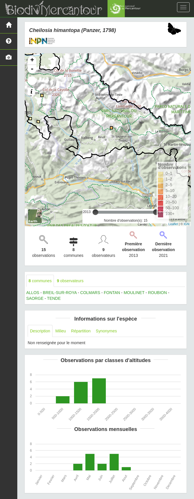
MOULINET (134, 292)
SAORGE (35, 298)
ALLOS (32, 292)
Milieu (60, 331)
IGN (186, 224)
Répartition (81, 331)
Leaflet (173, 224)
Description (40, 331)
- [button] (32, 69)
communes (40, 280)
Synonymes (106, 331)
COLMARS (90, 292)
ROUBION (157, 292)
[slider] (95, 212)
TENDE (54, 298)
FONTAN (112, 292)
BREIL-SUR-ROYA (60, 292)
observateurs (70, 280)
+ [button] (32, 60)
